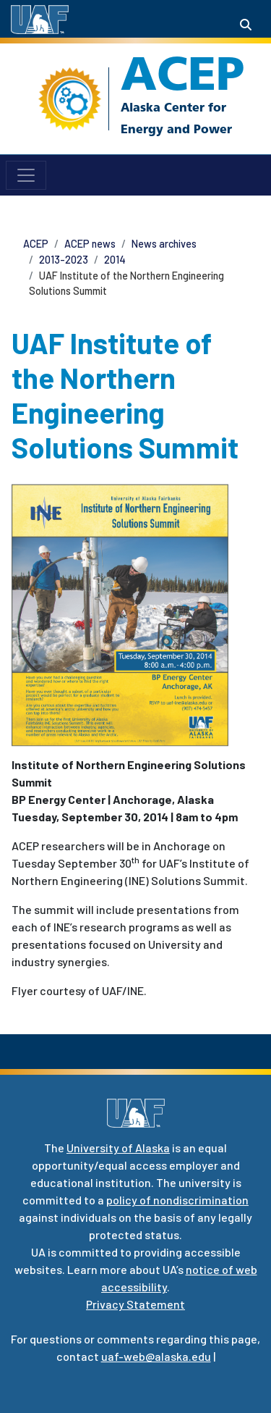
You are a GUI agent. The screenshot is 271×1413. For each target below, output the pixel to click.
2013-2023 (63, 259)
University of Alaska (118, 1147)
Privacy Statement (135, 1304)
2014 (115, 259)
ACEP (182, 73)
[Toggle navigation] (26, 175)
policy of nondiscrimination (177, 1200)
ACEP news (90, 244)
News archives (164, 244)
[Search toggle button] (245, 25)
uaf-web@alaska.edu (156, 1356)
